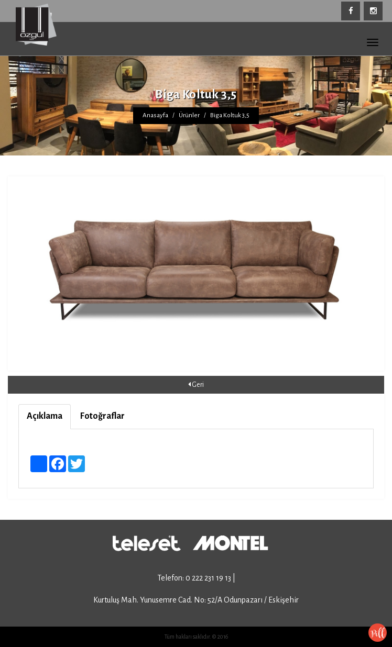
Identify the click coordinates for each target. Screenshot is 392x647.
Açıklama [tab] (44, 416)
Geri (196, 384)
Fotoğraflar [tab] (102, 416)
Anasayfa (155, 115)
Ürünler (189, 115)
